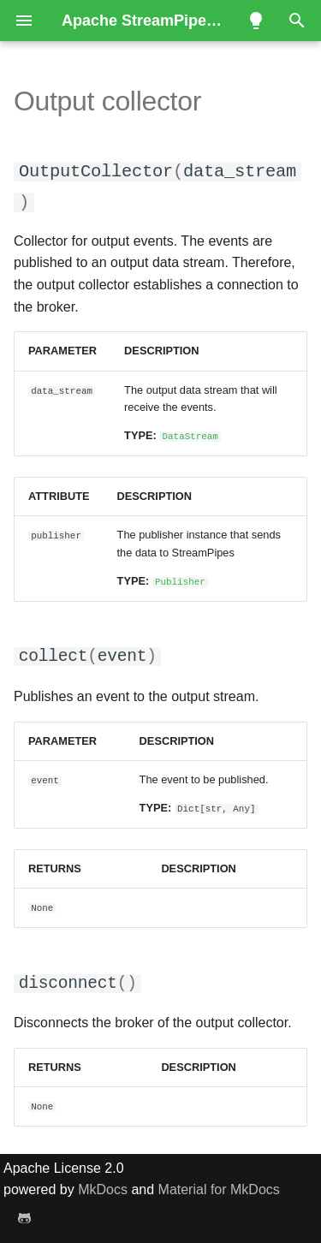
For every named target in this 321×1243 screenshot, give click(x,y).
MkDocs (103, 1188)
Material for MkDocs (219, 1188)
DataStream (190, 434)
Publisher (180, 580)
